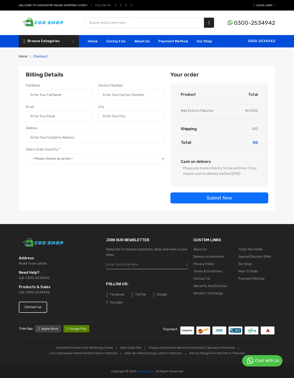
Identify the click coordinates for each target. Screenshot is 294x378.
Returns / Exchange (208, 293)
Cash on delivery (196, 161)
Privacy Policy (203, 264)
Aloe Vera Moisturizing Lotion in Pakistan (154, 352)
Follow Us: (103, 5)
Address (32, 128)
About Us (142, 41)
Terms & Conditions (207, 271)
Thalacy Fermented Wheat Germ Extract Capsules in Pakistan (192, 347)
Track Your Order (250, 249)
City (101, 107)
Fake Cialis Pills (130, 347)
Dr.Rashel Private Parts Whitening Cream (83, 347)
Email (30, 107)
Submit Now (219, 198)
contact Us (116, 41)
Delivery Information (208, 257)
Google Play (76, 328)
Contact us (33, 307)
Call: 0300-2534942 (34, 278)
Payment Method (173, 41)
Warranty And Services (210, 286)
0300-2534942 (251, 22)
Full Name (33, 86)
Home (93, 41)
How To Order (248, 271)
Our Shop (204, 41)
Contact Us (201, 279)
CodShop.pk (145, 371)
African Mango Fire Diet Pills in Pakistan (218, 352)
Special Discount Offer (254, 257)
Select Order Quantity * (43, 149)
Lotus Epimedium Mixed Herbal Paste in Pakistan (82, 352)
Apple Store (48, 328)
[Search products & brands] (149, 23)
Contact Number (110, 86)
